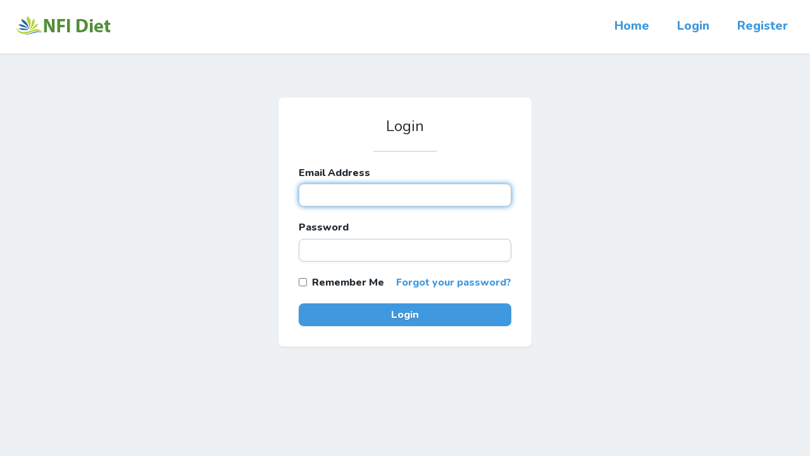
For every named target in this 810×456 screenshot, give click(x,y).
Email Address (334, 173)
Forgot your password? (453, 282)
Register (762, 26)
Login (693, 26)
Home (631, 26)
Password (324, 227)
